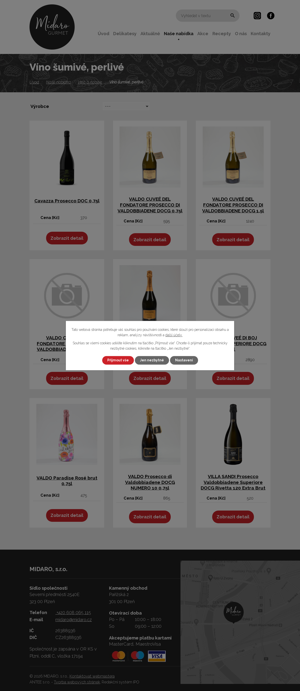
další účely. (173, 335)
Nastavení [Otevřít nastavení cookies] (184, 360)
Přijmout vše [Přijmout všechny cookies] (118, 360)
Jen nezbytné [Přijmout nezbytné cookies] (152, 360)
